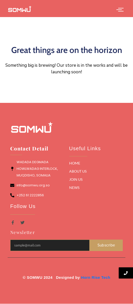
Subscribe (106, 245)
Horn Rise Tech (96, 277)
